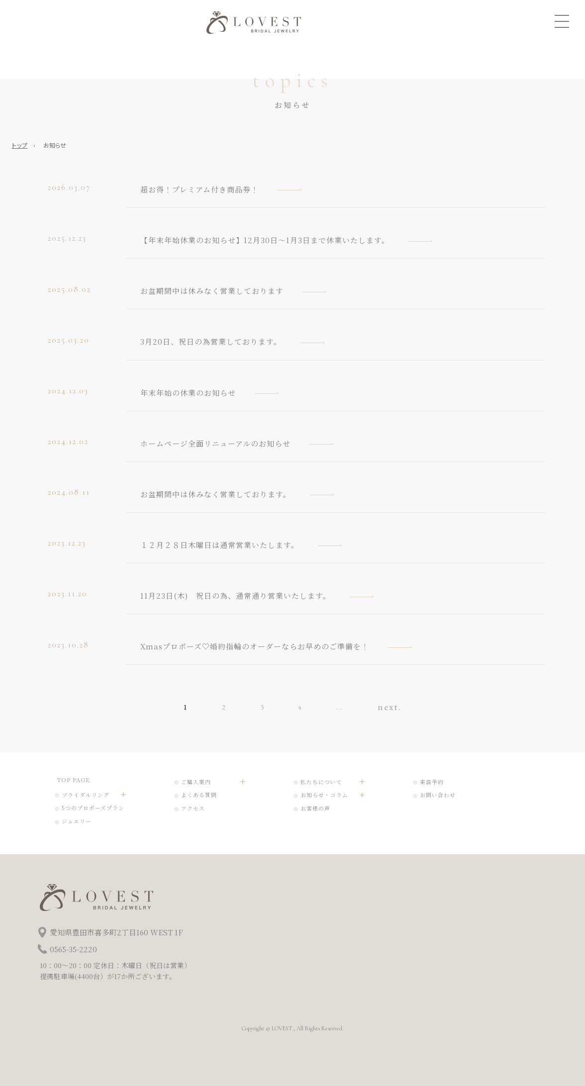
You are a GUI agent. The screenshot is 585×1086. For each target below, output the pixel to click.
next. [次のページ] (389, 706)
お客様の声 (315, 808)
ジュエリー (77, 821)
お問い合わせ (438, 795)
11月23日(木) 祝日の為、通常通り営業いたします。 (235, 595)
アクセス (193, 808)
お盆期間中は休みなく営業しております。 (215, 494)
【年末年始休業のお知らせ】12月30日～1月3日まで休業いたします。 (265, 240)
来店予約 (432, 782)
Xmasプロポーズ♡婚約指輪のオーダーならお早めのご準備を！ (254, 646)
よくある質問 (199, 795)
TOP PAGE (73, 779)
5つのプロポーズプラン (93, 808)
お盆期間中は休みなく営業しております (212, 290)
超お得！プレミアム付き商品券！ (199, 189)
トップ (20, 145)
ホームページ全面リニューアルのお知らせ (215, 443)
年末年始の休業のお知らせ (188, 392)
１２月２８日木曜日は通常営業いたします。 (219, 545)
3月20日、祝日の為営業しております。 (211, 341)
